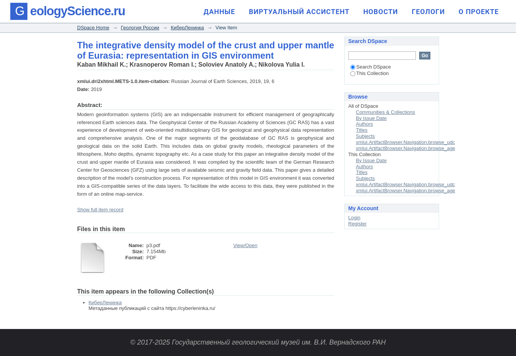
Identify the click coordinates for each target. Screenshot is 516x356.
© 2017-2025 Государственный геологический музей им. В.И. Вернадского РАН (258, 342)
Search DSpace (370, 67)
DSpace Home (93, 27)
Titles (362, 130)
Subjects (365, 136)
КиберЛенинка (187, 27)
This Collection (369, 73)
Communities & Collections (385, 112)
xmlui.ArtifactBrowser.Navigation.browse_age (405, 148)
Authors (364, 124)
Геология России (140, 27)
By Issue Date (371, 118)
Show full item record (100, 209)
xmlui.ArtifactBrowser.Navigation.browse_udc (405, 142)
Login (354, 217)
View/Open (245, 245)
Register (357, 224)
